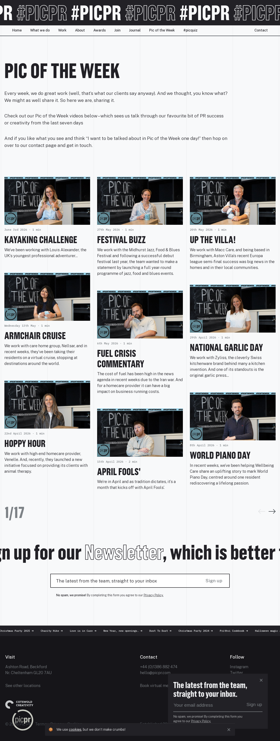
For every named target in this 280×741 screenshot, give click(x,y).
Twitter (236, 672)
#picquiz (190, 30)
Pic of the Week (162, 30)
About (80, 30)
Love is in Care (88, 630)
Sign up (213, 580)
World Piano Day (220, 455)
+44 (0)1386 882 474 (158, 666)
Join (117, 30)
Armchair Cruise (35, 335)
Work (62, 30)
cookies (75, 729)
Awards (99, 30)
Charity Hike (57, 630)
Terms (41, 724)
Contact (261, 30)
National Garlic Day (226, 347)
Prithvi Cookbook (240, 630)
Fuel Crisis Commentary (120, 358)
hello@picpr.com (155, 672)
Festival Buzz (121, 239)
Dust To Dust (166, 630)
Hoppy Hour (25, 443)
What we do (40, 30)
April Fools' (119, 471)
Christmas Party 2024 (201, 630)
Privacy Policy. (153, 595)
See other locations (22, 685)
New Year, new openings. (128, 630)
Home (17, 30)
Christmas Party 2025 (22, 630)
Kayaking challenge (40, 239)
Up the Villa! (213, 239)
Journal (135, 30)
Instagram (239, 666)
